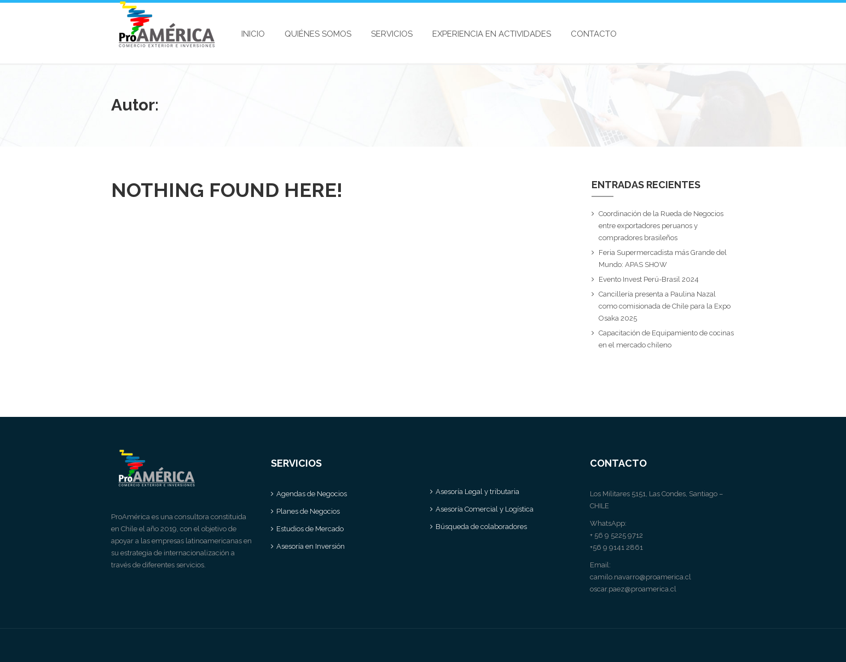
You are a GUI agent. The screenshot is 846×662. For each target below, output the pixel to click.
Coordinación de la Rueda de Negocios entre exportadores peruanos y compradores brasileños (661, 226)
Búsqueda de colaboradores (481, 526)
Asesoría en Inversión (310, 546)
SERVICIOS (392, 34)
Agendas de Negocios (311, 494)
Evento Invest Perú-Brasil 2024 (649, 279)
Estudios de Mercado (310, 529)
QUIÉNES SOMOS (318, 34)
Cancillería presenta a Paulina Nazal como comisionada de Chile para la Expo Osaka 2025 (665, 306)
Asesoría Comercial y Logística (485, 509)
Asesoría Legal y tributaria (477, 491)
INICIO (253, 34)
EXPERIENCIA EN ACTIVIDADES (491, 34)
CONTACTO (594, 34)
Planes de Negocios (308, 511)
